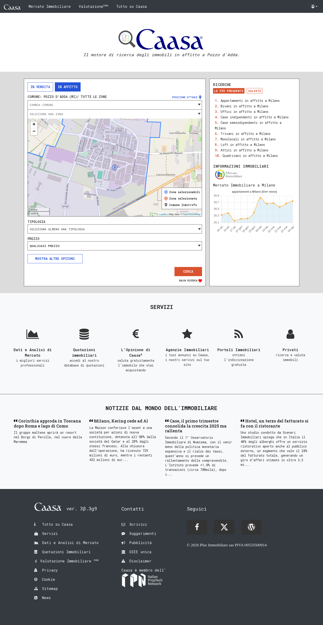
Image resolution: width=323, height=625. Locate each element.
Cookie (48, 579)
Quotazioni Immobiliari (66, 551)
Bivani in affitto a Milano (244, 106)
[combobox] (115, 104)
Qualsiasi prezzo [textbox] (44, 246)
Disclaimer (140, 560)
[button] (314, 6)
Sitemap (50, 588)
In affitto (68, 87)
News (46, 597)
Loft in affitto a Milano (243, 144)
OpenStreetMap (192, 214)
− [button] (33, 131)
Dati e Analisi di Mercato (70, 542)
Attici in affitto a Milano (244, 150)
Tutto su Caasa (131, 6)
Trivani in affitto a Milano (245, 133)
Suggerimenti (142, 533)
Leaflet (163, 214)
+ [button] (33, 124)
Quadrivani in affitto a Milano (250, 155)
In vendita (40, 87)
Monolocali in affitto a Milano (248, 139)
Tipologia (36, 221)
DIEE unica (140, 551)
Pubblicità (140, 542)
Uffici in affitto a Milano (244, 111)
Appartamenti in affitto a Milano (250, 100)
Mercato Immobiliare (50, 6)
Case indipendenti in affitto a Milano (255, 117)
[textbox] (115, 105)
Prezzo (33, 238)
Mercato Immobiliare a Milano (244, 185)
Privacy (50, 570)
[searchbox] (115, 229)
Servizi (50, 533)
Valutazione (93, 6)
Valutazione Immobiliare (69, 560)
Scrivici (138, 524)
